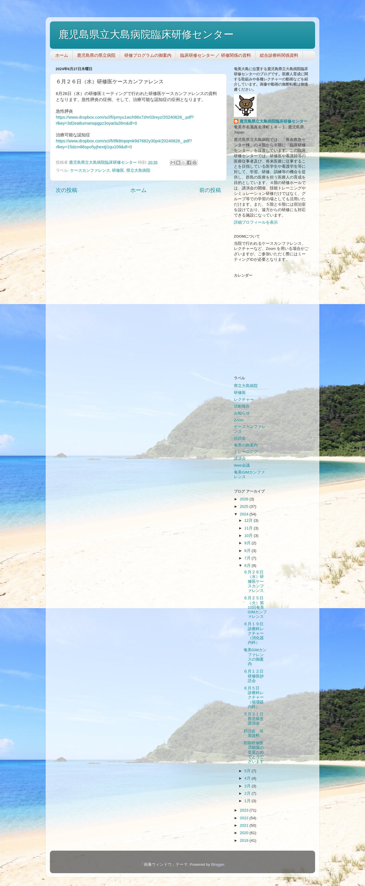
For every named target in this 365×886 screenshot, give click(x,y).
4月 (248, 778)
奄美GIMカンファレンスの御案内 (255, 657)
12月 (249, 520)
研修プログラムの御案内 (147, 55)
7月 (248, 558)
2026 (245, 499)
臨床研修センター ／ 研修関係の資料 (215, 55)
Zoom (239, 420)
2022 (245, 818)
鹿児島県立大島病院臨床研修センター (146, 34)
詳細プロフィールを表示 (256, 222)
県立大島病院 (138, 170)
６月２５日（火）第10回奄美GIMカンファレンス (255, 607)
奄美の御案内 (246, 445)
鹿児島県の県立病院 (96, 55)
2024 (245, 514)
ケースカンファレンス (90, 170)
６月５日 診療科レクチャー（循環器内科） (254, 697)
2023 (245, 810)
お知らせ (242, 413)
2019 (245, 840)
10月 (249, 535)
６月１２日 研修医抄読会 (255, 676)
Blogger (217, 864)
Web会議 (242, 465)
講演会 (240, 458)
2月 (248, 793)
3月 (248, 786)
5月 (248, 771)
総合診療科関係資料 (279, 55)
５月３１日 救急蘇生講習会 (255, 718)
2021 (245, 825)
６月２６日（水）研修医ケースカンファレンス (254, 581)
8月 (248, 551)
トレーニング (246, 452)
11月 (249, 528)
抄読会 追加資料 (253, 733)
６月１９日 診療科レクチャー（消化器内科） (255, 633)
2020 (245, 833)
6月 (248, 565)
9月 (248, 543)
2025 (245, 506)
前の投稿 (210, 190)
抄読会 (240, 438)
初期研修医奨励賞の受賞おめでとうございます (254, 752)
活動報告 (242, 406)
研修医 (118, 170)
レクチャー (244, 399)
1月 (248, 801)
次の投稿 (66, 190)
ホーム (61, 55)
